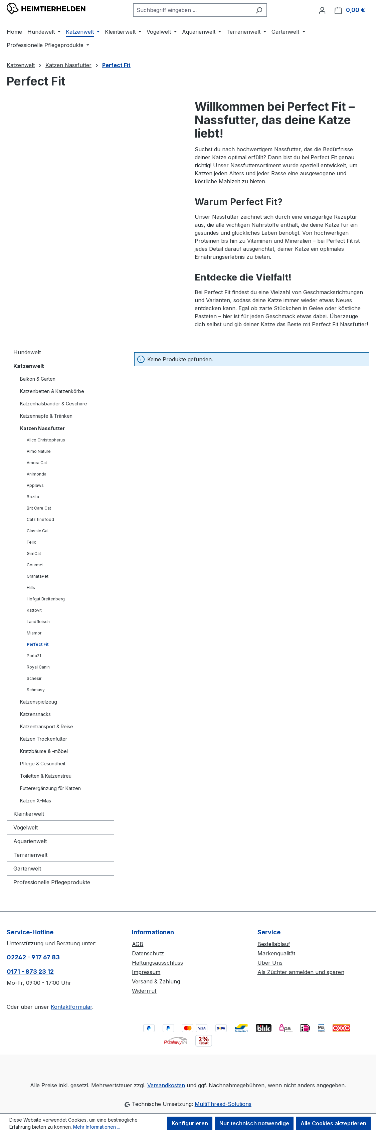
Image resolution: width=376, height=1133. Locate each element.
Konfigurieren (190, 1123)
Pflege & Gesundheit (42, 763)
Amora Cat (37, 462)
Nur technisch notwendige (254, 1123)
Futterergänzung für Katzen (50, 788)
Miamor (34, 632)
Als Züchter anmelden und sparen (300, 972)
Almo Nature (39, 451)
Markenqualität (276, 953)
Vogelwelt (25, 827)
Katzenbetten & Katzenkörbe (52, 391)
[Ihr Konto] (322, 10)
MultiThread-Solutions (223, 1104)
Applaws (35, 485)
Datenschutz (148, 953)
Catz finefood (40, 519)
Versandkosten (166, 1085)
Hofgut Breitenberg (46, 598)
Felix (31, 542)
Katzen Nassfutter (42, 428)
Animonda (36, 474)
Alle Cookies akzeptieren (333, 1123)
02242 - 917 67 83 (33, 957)
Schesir (34, 678)
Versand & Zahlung (156, 981)
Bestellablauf (273, 944)
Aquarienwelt (30, 841)
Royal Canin (38, 667)
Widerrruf (144, 990)
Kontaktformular (71, 1006)
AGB (137, 944)
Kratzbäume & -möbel (44, 751)
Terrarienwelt (30, 855)
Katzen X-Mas (35, 800)
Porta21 (34, 655)
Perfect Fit (37, 644)
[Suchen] (259, 10)
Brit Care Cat (39, 508)
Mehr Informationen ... (96, 1127)
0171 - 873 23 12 (30, 971)
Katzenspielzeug (38, 702)
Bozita (33, 496)
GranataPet (37, 576)
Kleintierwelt (28, 813)
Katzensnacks (35, 714)
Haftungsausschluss (157, 962)
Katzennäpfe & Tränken (46, 416)
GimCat (34, 553)
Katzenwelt (28, 366)
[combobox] (192, 10)
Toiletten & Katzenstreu (45, 776)
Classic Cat (38, 530)
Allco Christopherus (46, 439)
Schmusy (36, 689)
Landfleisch (38, 621)
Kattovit (34, 610)
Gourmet (35, 564)
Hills (31, 587)
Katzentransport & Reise (46, 726)
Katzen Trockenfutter (43, 739)
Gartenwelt (27, 868)
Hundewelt (27, 352)
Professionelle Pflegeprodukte (51, 882)
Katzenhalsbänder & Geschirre (53, 403)
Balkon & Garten (37, 379)
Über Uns (270, 962)
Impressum (146, 972)
